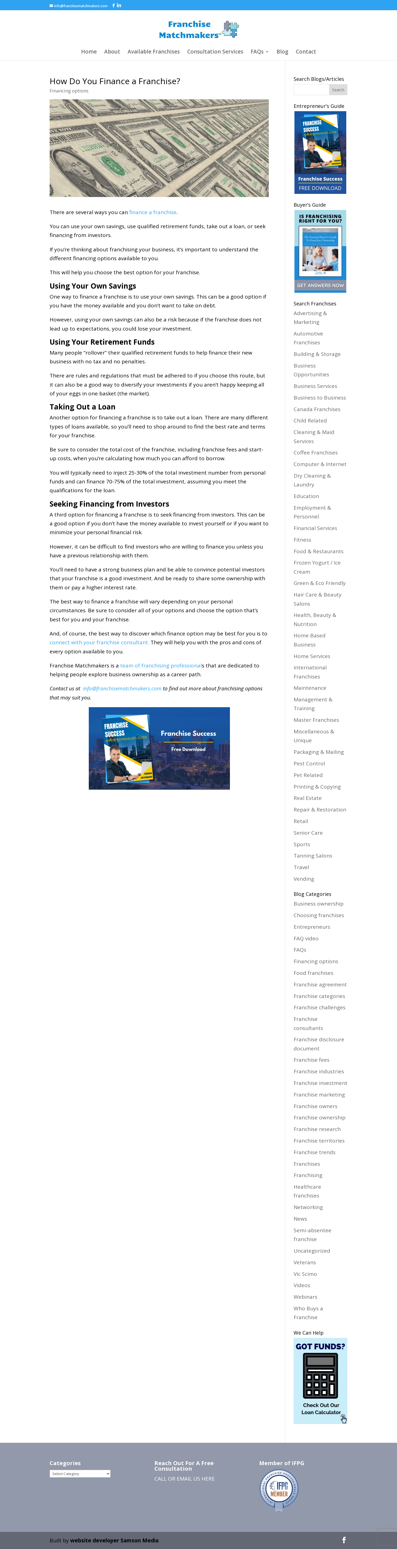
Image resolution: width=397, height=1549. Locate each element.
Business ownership (319, 903)
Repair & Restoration (320, 809)
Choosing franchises (319, 915)
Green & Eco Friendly (320, 583)
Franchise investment (320, 1083)
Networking (308, 1207)
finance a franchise (152, 212)
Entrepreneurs (312, 926)
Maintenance (310, 687)
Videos (302, 1285)
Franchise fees (311, 1059)
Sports (302, 844)
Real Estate (308, 798)
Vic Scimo (305, 1273)
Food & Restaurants (319, 551)
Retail (301, 821)
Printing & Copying (317, 786)
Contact (306, 52)
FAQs (257, 52)
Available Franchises (154, 52)
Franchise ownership (319, 1117)
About (112, 52)
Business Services (315, 386)
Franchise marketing (319, 1094)
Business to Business (320, 397)
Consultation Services (215, 52)
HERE (208, 1478)
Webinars (305, 1296)
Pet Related (308, 775)
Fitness (302, 539)
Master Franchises (316, 719)
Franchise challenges (319, 1007)
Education (306, 496)
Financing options (69, 90)
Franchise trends (315, 1152)
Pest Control (309, 763)
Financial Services (315, 528)
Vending (304, 878)
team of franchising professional (161, 665)
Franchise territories (319, 1140)
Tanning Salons (313, 855)
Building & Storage (317, 354)
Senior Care (308, 832)
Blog (282, 52)
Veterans (305, 1262)
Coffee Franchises (316, 452)
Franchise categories (319, 996)
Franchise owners (315, 1106)
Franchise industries (319, 1071)
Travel (301, 867)
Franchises (307, 1163)
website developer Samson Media (114, 1540)
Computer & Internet (320, 464)
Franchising (308, 1175)
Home (89, 52)
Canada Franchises (317, 409)
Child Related (310, 420)
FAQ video (306, 938)
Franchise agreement (320, 984)
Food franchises (313, 972)
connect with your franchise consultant (99, 642)
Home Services (312, 656)
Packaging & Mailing (319, 751)
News (300, 1218)
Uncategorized (312, 1250)
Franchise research (317, 1129)
